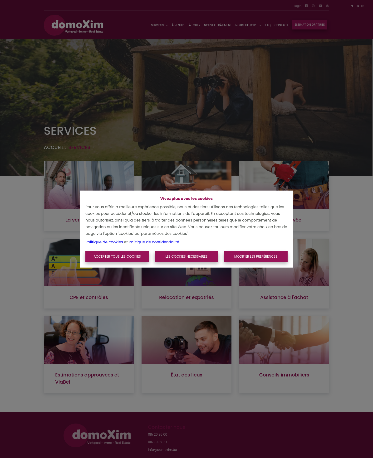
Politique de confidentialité (154, 242)
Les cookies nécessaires (186, 256)
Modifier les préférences (255, 256)
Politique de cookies (104, 242)
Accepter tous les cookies (117, 256)
